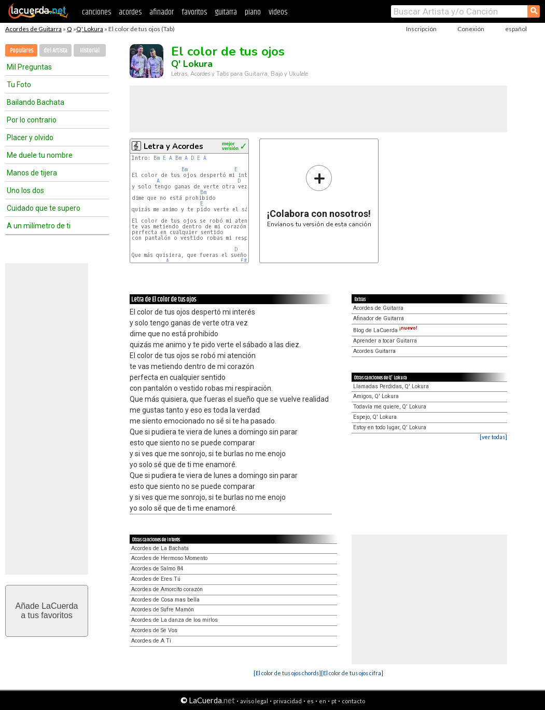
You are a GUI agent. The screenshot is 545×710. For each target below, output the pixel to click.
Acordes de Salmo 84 (157, 568)
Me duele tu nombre (40, 155)
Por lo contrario (32, 120)
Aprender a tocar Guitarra (385, 340)
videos (278, 12)
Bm (156, 158)
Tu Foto (19, 84)
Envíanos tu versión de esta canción (319, 195)
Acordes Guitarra (374, 351)
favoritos (194, 12)
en (322, 701)
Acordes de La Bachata (160, 548)
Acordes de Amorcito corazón (167, 589)
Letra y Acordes (173, 146)
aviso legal (254, 701)
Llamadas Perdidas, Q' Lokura (391, 386)
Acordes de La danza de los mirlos (174, 620)
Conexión (470, 29)
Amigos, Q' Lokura (376, 396)
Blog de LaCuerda (385, 330)
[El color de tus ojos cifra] (352, 673)
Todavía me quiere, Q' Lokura (389, 406)
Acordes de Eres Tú (155, 579)
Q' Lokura (89, 29)
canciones (96, 12)
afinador (161, 12)
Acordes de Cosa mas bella (165, 599)
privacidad (287, 701)
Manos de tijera (32, 173)
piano (253, 12)
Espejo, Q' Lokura (375, 417)
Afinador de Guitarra (378, 318)
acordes (130, 12)
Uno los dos (25, 190)
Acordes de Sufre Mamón (162, 609)
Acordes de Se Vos (154, 630)
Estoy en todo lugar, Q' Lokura (389, 427)
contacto (353, 701)
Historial (90, 51)
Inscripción (421, 29)
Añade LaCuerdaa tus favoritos (47, 611)
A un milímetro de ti (39, 226)
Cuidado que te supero (43, 208)
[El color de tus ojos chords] (287, 673)
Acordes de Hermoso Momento (169, 558)
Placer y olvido (30, 137)
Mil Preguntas (29, 67)
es (310, 701)
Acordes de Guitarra (33, 29)
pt (334, 701)
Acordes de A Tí (151, 640)
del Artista (55, 51)
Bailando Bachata (35, 102)
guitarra (226, 12)
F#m (245, 260)
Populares (21, 51)
